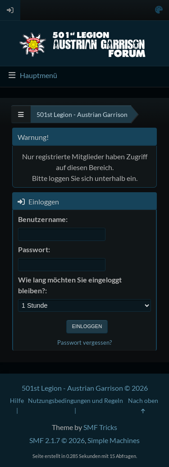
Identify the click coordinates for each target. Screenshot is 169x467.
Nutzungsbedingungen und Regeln (75, 400)
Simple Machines (113, 440)
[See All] (21, 114)
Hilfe (17, 400)
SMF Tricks (100, 427)
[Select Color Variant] (159, 10)
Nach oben (143, 405)
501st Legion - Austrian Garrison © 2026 (85, 388)
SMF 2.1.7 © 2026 (57, 440)
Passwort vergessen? (84, 342)
